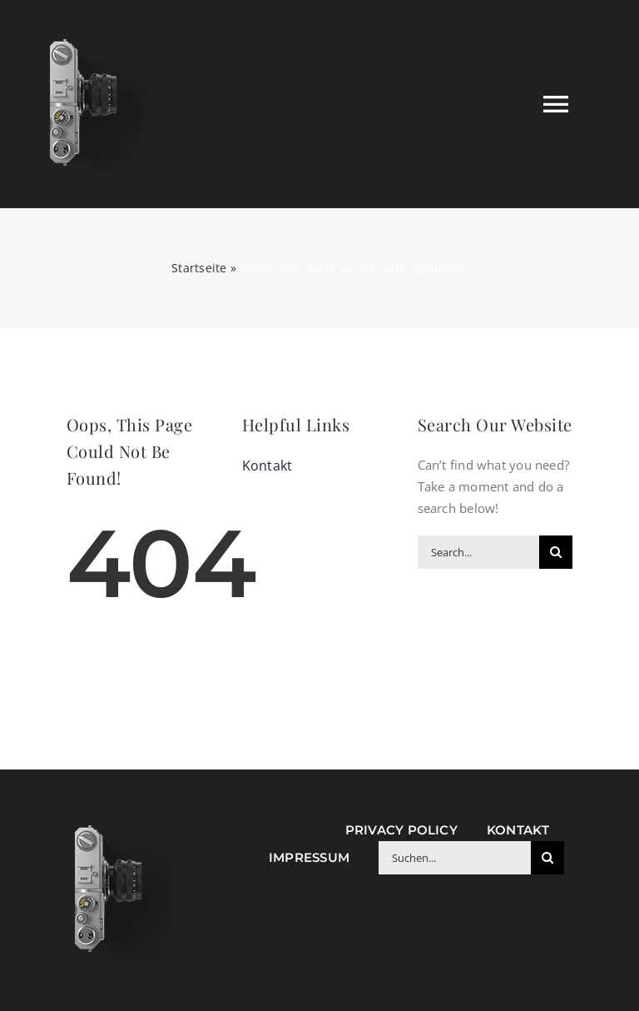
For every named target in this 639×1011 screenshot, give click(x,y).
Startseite (198, 268)
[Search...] (479, 552)
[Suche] (555, 552)
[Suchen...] (455, 857)
